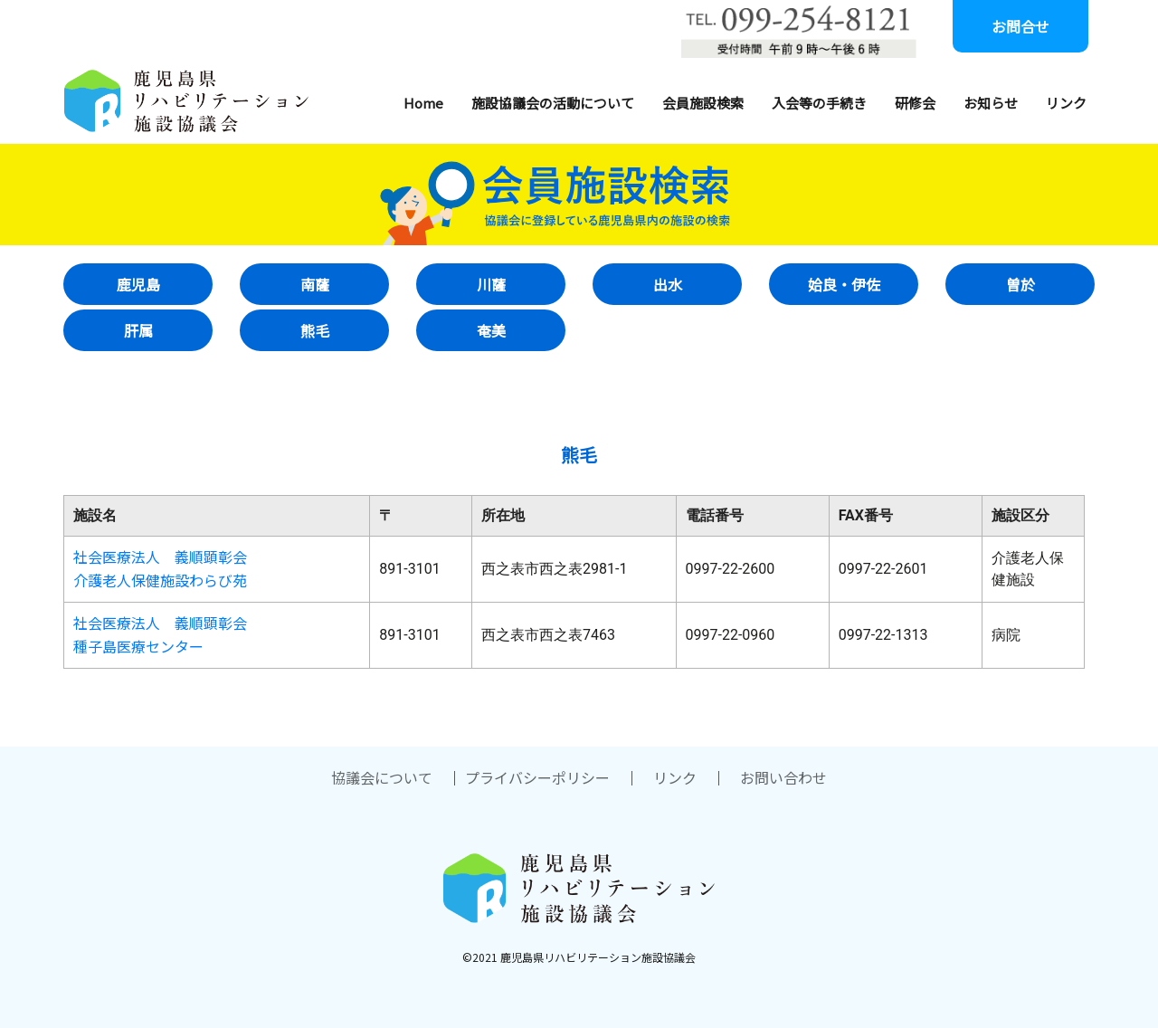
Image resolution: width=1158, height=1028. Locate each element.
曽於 (1020, 284)
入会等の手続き (819, 102)
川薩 (491, 284)
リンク (1066, 102)
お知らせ (990, 102)
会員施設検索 (703, 102)
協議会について (381, 777)
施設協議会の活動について (552, 102)
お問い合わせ (783, 777)
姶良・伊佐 (844, 284)
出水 (667, 284)
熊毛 (314, 330)
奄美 (491, 330)
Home (423, 102)
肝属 (138, 330)
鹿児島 (138, 284)
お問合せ (1020, 26)
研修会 (915, 102)
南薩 (314, 284)
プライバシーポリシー (537, 777)
